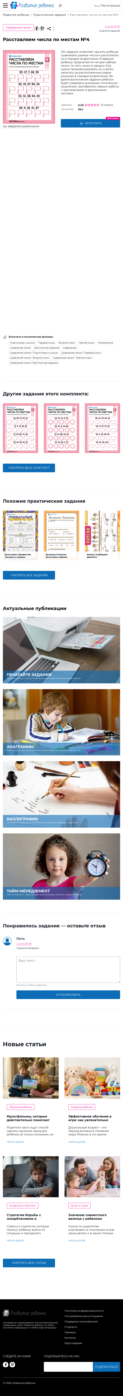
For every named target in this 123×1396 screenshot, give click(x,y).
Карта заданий (73, 1343)
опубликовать (68, 995)
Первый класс (46, 343)
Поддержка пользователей (81, 1321)
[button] (5, 428)
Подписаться (106, 1367)
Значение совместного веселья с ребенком (87, 1217)
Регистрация (110, 5)
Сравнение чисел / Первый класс (81, 353)
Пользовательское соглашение (83, 1316)
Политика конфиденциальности (84, 1310)
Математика (105, 343)
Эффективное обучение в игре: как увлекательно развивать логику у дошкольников (89, 1122)
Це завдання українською (21, 126)
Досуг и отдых (79, 1206)
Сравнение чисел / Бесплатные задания (34, 363)
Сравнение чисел (18, 27)
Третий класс (87, 343)
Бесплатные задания (46, 348)
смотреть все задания (29, 575)
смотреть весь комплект (28, 468)
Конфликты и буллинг (22, 1206)
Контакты (70, 1337)
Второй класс (67, 343)
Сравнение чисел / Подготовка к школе (34, 353)
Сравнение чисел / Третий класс (72, 358)
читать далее (15, 1142)
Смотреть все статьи (29, 1263)
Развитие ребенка (82, 1107)
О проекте (70, 1327)
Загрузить (91, 124)
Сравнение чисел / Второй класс (29, 358)
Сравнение (69, 348)
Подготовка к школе (22, 343)
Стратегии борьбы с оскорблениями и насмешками (24, 1219)
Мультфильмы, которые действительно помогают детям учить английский (28, 1120)
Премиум (70, 1332)
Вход (95, 5)
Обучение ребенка (20, 1107)
